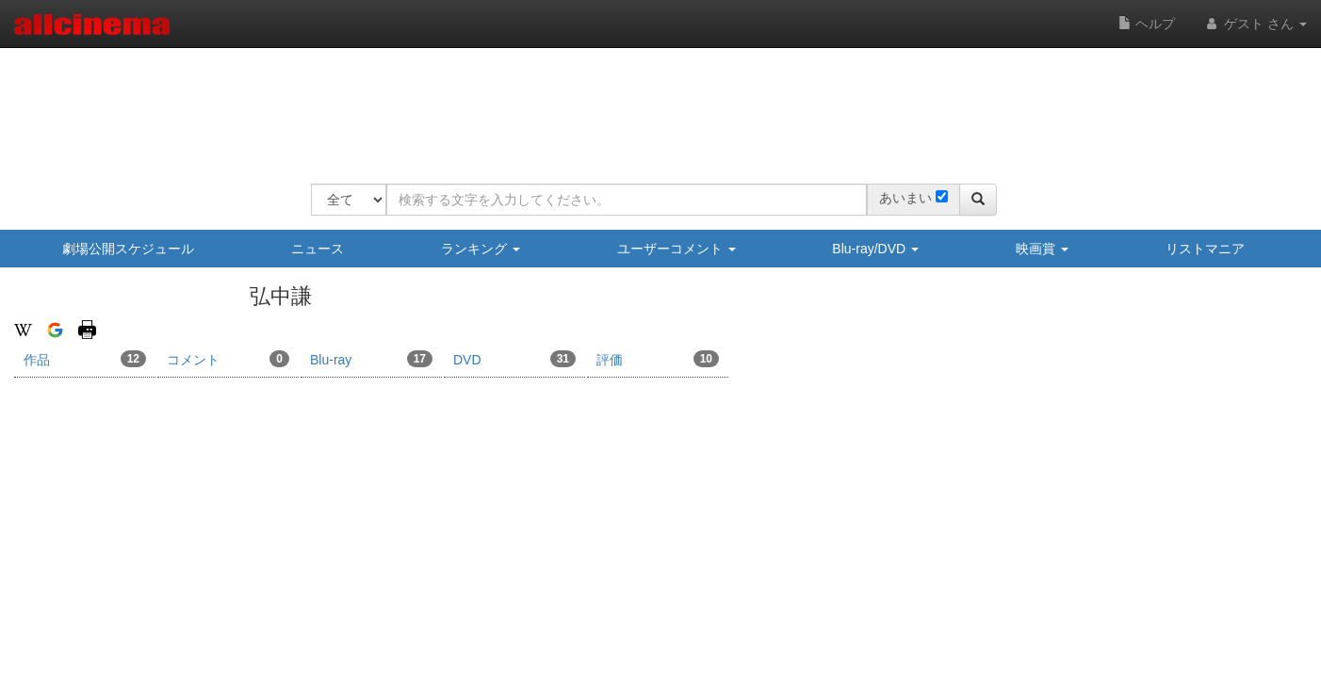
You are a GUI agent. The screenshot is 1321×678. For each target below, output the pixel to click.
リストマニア (1205, 248)
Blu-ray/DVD (875, 248)
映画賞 (1042, 248)
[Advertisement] (654, 103)
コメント (228, 358)
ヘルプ (1146, 23)
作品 (85, 358)
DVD (514, 358)
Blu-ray (371, 358)
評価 (657, 358)
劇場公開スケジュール (128, 248)
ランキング (480, 248)
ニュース (317, 248)
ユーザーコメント (676, 248)
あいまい (905, 197)
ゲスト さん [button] (1255, 23)
